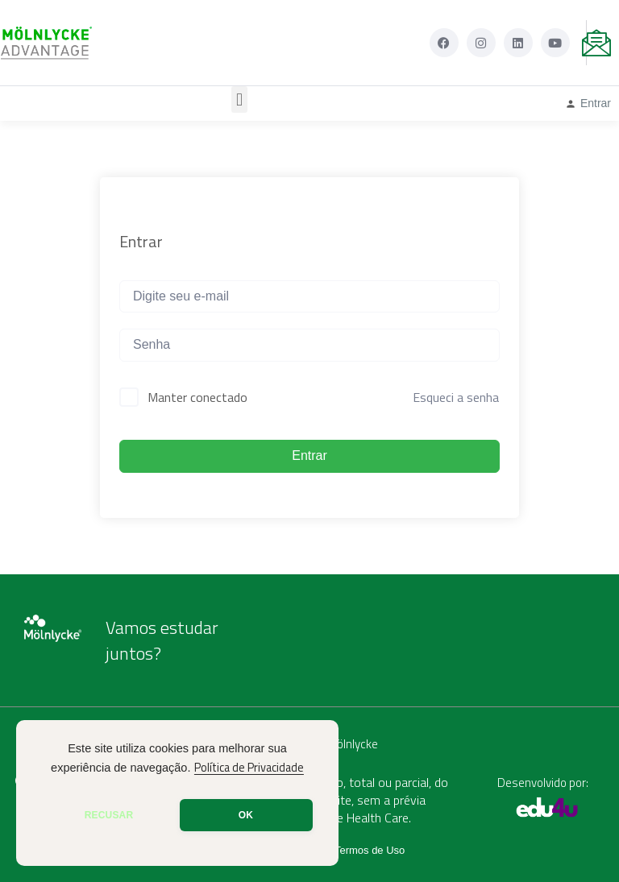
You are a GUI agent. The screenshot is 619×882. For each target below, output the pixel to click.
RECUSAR (109, 815)
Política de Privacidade (249, 767)
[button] (239, 99)
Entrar (309, 455)
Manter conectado (197, 397)
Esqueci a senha (456, 397)
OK (246, 815)
